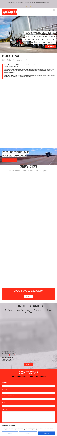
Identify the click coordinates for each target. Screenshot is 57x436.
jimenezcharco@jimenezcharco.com (40, 2)
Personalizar (9, 433)
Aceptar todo (46, 433)
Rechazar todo (28, 433)
